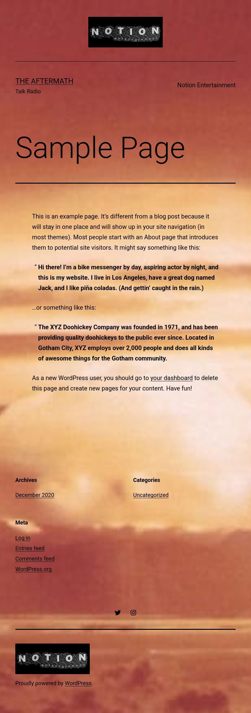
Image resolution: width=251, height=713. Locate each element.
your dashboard (171, 378)
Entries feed (29, 548)
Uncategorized (151, 495)
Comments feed (35, 558)
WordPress (78, 683)
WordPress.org (33, 569)
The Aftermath (44, 81)
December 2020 (34, 495)
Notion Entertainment (206, 85)
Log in (22, 538)
